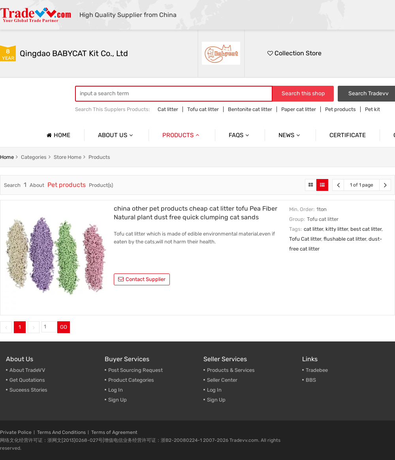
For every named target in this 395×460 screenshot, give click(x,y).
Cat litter (168, 109)
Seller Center (222, 380)
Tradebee (317, 370)
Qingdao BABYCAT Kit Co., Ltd (74, 53)
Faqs (240, 135)
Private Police (16, 432)
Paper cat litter (298, 109)
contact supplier (142, 279)
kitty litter (336, 229)
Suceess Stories (28, 390)
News (290, 135)
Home (57, 135)
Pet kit (372, 109)
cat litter (313, 229)
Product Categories (131, 380)
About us (116, 135)
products (99, 157)
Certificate (347, 135)
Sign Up (117, 400)
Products (181, 135)
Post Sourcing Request (135, 370)
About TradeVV (27, 370)
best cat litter (366, 229)
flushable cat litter (345, 239)
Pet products (340, 109)
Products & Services (231, 370)
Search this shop (303, 93)
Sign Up (216, 400)
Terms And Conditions (61, 432)
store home (67, 157)
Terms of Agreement (114, 432)
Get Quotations (27, 380)
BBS (311, 380)
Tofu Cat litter (305, 239)
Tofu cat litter (203, 109)
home (7, 157)
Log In (115, 390)
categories (34, 157)
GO (63, 327)
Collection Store (294, 53)
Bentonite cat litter (250, 109)
